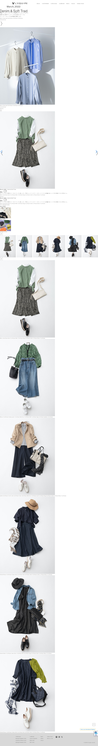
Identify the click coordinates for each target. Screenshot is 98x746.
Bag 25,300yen (26, 194)
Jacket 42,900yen (4, 495)
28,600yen (10, 18)
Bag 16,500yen (40, 416)
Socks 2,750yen (33, 194)
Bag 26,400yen (47, 495)
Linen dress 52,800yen (16, 653)
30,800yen (20, 18)
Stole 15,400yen (39, 653)
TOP (1, 204)
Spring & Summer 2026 (21, 738)
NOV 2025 (32, 742)
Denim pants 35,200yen (14, 416)
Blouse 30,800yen (4, 416)
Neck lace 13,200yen (24, 416)
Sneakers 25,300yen (48, 416)
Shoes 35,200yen (41, 194)
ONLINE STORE (6, 204)
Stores (73, 3)
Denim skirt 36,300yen (17, 574)
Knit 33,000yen (11, 194)
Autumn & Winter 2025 (21, 740)
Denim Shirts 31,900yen (5, 653)
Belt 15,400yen (32, 416)
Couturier (45, 3)
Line (56, 737)
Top (94, 724)
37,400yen (15, 18)
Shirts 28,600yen (4, 194)
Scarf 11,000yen (40, 495)
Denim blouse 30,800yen (6, 574)
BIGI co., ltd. (50, 738)
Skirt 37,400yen (19, 194)
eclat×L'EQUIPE (33, 738)
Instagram (59, 737)
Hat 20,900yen (26, 574)
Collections (54, 3)
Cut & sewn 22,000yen (13, 495)
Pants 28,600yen (23, 495)
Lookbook (61, 3)
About (38, 3)
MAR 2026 (32, 740)
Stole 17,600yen (33, 574)
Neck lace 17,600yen (31, 495)
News (67, 3)
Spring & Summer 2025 (21, 742)
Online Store (80, 3)
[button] (2, 151)
